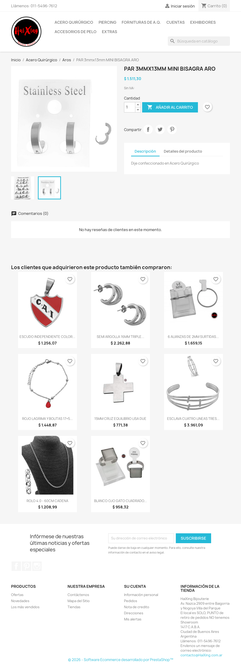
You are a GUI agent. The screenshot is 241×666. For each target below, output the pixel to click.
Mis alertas (132, 619)
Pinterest (172, 129)
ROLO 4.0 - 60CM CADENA (47, 501)
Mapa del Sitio (79, 601)
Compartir (148, 129)
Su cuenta (135, 586)
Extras (109, 31)
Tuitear (160, 129)
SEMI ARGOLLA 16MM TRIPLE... (120, 336)
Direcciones (133, 613)
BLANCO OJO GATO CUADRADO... (120, 501)
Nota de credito (136, 607)
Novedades (20, 601)
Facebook (16, 566)
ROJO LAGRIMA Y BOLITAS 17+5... (47, 418)
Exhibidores (203, 22)
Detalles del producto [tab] (183, 151)
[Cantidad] (129, 107)
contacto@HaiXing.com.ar (201, 655)
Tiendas (74, 607)
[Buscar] (199, 41)
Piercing (107, 22)
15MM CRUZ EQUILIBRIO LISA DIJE (120, 418)
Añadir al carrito (170, 107)
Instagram (37, 566)
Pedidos (130, 601)
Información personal (141, 594)
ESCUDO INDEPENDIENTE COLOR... (47, 336)
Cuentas (175, 22)
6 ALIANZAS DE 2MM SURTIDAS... (193, 336)
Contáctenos (78, 594)
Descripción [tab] (145, 151)
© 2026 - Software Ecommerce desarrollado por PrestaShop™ (120, 659)
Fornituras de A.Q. (141, 22)
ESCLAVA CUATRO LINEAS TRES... (193, 418)
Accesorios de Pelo (75, 31)
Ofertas (17, 594)
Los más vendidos (25, 607)
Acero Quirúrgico (74, 22)
